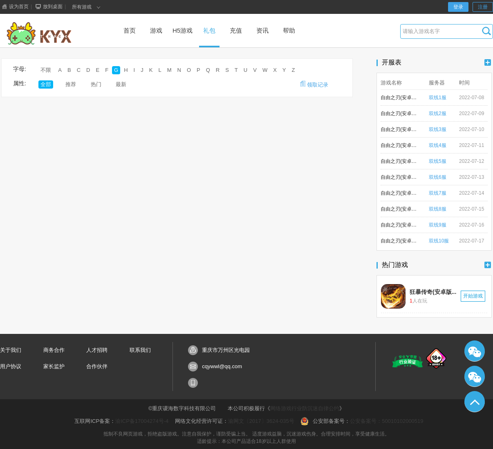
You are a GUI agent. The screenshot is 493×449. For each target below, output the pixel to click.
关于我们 (10, 350)
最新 (121, 84)
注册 (483, 7)
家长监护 (54, 366)
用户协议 (10, 366)
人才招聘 (97, 350)
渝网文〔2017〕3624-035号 (261, 421)
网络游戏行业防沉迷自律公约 (304, 408)
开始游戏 (473, 296)
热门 (96, 84)
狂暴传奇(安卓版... (433, 292)
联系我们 (140, 350)
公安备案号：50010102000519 (386, 421)
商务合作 (54, 350)
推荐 (70, 84)
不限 (45, 70)
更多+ (488, 62)
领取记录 (314, 84)
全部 (45, 84)
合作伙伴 (97, 366)
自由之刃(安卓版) (399, 97)
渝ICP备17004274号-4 (141, 421)
